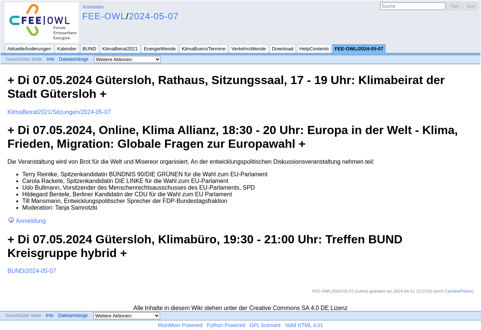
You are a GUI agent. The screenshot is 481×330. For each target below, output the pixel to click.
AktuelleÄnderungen (29, 48)
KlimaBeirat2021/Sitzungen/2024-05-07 (59, 112)
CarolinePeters (458, 291)
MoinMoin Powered (180, 325)
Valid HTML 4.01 (304, 325)
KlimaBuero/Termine (203, 48)
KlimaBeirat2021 (120, 48)
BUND (89, 48)
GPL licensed (265, 325)
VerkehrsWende (248, 48)
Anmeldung (31, 221)
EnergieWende (160, 48)
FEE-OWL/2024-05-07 (359, 48)
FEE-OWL (104, 16)
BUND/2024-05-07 (31, 271)
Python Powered (226, 325)
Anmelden (93, 7)
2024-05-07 (154, 16)
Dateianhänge (74, 59)
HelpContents (314, 48)
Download (282, 48)
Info (50, 59)
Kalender (66, 48)
